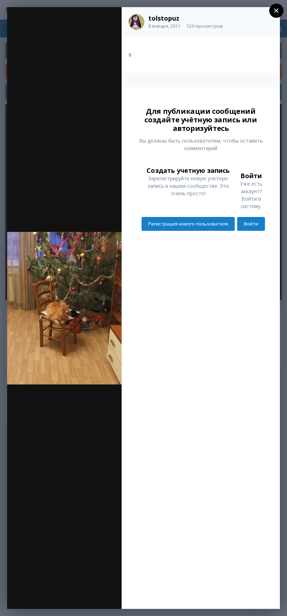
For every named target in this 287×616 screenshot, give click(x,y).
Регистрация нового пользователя (188, 224)
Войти (251, 224)
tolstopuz (163, 18)
